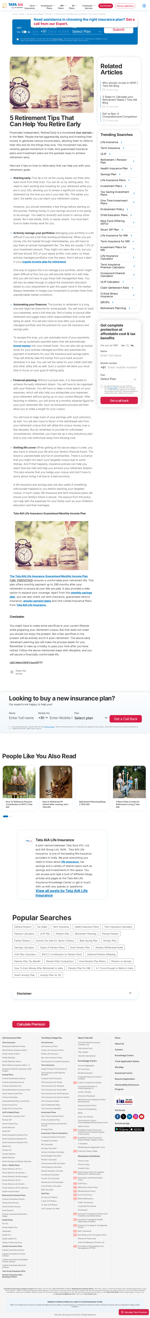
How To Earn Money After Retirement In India (38, 968)
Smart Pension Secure (11, 1206)
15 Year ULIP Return (49, 1205)
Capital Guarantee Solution (13, 1250)
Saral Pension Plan (80, 947)
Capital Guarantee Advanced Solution (14, 1266)
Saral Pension (7, 1210)
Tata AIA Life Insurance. (31, 605)
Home (15, 14)
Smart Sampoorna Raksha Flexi (15, 1142)
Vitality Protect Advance (12, 1242)
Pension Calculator (24, 933)
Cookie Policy (83, 1168)
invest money (22, 345)
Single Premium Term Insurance (54, 1069)
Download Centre (123, 1073)
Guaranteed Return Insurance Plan (16, 1090)
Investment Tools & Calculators (54, 1133)
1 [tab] (5, 816)
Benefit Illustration (85, 1073)
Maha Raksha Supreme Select (14, 1050)
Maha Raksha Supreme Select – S (16, 1065)
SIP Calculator (47, 1144)
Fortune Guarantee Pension (13, 1199)
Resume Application (125, 1079)
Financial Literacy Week (88, 1151)
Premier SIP (7, 1120)
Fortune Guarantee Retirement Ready (14, 1215)
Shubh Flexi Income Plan (12, 1108)
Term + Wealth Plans (11, 1165)
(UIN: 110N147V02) (21, 580)
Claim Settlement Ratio (50, 1105)
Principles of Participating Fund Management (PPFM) (90, 1247)
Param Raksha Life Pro (11, 1180)
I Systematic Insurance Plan (13, 1116)
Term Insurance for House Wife (53, 1090)
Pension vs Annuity (121, 961)
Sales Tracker (83, 1126)
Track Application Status (127, 1061)
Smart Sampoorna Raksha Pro (14, 1139)
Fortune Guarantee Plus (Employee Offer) (12, 1276)
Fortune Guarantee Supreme (13, 1078)
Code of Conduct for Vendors (90, 1082)
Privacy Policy (58, 39)
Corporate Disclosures (87, 1206)
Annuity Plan (109, 940)
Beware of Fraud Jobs (87, 1238)
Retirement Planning (85, 933)
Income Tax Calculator (50, 1178)
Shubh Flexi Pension (10, 1203)
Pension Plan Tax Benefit (27, 961)
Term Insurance (61, 926)
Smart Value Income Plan (12, 1093)
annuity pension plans (37, 600)
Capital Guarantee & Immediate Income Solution (15, 1260)
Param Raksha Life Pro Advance (15, 1188)
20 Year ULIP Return (49, 1197)
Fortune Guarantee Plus (12, 1086)
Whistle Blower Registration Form (91, 1147)
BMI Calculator (47, 1190)
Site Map (119, 1067)
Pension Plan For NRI (79, 968)
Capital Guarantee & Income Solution (13, 1255)
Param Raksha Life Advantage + (15, 1176)
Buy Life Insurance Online (51, 1057)
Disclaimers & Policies (89, 1156)
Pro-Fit (5, 1223)
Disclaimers (82, 1210)
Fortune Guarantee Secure (13, 1082)
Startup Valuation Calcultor (52, 1171)
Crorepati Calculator (49, 1141)
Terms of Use (83, 1161)
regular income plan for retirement (44, 261)
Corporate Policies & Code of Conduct (90, 1078)
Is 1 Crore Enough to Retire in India (114, 968)
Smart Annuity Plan (24, 975)
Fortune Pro (7, 1150)
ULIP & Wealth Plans (10, 1112)
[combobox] (119, 379)
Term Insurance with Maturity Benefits (53, 1074)
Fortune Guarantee (10, 1097)
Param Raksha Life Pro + (12, 1169)
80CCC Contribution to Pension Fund (62, 954)
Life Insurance (47, 1042)
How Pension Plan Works (92, 961)
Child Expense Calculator (51, 1167)
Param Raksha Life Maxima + (14, 1173)
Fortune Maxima (8, 1154)
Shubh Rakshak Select (11, 1061)
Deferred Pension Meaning (101, 954)
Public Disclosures (85, 1202)
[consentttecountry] (10, 727)
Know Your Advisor (85, 1117)
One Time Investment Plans (52, 1116)
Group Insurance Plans (87, 1105)
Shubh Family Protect (11, 1054)
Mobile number (48, 27)
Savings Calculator (24, 947)
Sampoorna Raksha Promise (13, 1046)
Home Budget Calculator (51, 1156)
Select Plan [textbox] (108, 379)
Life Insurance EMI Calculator (53, 1163)
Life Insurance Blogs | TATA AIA (40, 14)
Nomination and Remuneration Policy (90, 1179)
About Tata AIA (85, 1038)
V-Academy (83, 1143)
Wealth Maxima (8, 1157)
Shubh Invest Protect (10, 1191)
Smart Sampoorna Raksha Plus (14, 1135)
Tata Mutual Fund (85, 1048)
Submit (119, 29)
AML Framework (84, 1231)
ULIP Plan (45, 933)
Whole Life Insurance (49, 1054)
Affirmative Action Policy (88, 1187)
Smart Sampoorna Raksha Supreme (16, 1161)
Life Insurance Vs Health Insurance (55, 1061)
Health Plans (7, 1220)
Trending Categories (51, 1038)
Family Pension (22, 940)
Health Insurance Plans (87, 926)
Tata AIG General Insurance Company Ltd (89, 1043)
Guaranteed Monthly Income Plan (16, 1101)
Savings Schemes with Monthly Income (54, 1125)
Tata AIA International (87, 1056)
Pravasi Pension (110, 933)
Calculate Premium (31, 1024)
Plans (117, 1038)
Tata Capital (83, 1052)
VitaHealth (6, 1231)
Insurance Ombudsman (87, 1109)
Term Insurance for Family (51, 1082)
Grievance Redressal (86, 1096)
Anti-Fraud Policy (85, 1195)
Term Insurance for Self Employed (55, 1093)
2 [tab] (10, 816)
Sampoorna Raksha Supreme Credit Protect (16, 1070)
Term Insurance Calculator (118, 926)
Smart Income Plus (9, 1105)
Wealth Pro (6, 1146)
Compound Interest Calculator (53, 1137)
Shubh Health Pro (9, 1239)
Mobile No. (44, 713)
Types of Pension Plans (52, 947)
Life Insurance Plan (11, 1038)
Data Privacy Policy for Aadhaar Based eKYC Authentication (91, 1173)
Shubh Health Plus (9, 1227)
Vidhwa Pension (22, 926)
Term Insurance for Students (52, 1086)
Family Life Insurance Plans (52, 1050)
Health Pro (6, 1235)
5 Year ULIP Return (49, 1201)
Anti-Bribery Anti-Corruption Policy (92, 1235)
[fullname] (36, 31)
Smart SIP (6, 1131)
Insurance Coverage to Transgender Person (92, 1226)
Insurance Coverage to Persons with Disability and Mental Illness (93, 1215)
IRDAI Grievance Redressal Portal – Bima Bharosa (92, 1100)
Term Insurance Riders (50, 1101)
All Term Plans (84, 1069)
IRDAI (80, 1113)
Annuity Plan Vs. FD (50, 975)
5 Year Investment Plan (50, 1120)
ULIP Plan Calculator (25, 954)
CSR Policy (82, 1183)
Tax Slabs (42, 926)
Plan (74, 27)
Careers (119, 1049)
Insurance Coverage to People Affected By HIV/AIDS (90, 1220)
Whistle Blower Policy (87, 1191)
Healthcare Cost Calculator (52, 1182)
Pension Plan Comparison (60, 961)
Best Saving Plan (89, 940)
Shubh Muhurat (8, 1127)
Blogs (23, 14)
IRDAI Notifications (85, 1199)
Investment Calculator (50, 1175)
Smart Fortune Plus (10, 1124)
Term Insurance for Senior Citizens (55, 1097)
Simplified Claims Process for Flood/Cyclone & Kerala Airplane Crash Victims (91, 1132)
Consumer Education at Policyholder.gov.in (87, 1087)
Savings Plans (47, 1129)
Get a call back (119, 400)
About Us (119, 1043)
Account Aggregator (86, 1065)
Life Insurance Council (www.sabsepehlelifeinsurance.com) (93, 1121)
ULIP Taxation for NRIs (50, 1208)
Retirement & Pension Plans (14, 1195)
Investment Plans (48, 1112)
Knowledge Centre (87, 1061)
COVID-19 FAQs (84, 1092)
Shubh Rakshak (8, 1057)
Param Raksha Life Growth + (14, 1184)
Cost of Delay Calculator (51, 1186)
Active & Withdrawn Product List (91, 1242)
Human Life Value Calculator (52, 1152)
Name (103, 351)
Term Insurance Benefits (51, 1108)
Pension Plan (62, 933)
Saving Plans (7, 1075)
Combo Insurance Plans (12, 1246)
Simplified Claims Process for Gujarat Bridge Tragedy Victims (90, 1139)
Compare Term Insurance (51, 1078)
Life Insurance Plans (49, 1046)
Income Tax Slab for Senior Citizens (55, 940)
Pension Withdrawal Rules (109, 947)
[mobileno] (59, 31)
